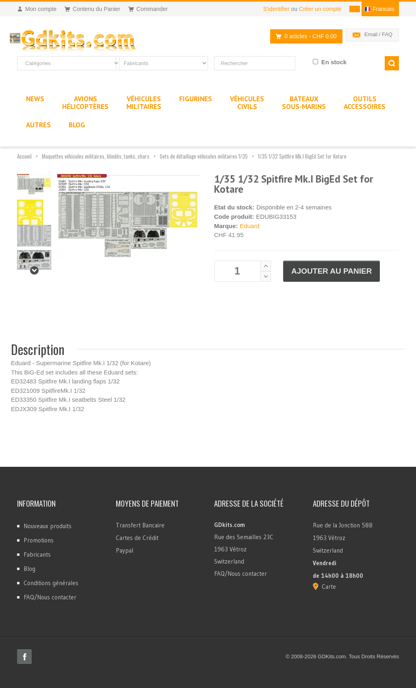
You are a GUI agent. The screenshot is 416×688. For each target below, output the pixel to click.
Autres (38, 124)
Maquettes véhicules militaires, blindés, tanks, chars (96, 156)
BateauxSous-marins (304, 102)
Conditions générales (51, 583)
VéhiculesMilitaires (143, 102)
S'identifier (276, 9)
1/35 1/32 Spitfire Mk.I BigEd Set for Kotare (302, 156)
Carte (329, 586)
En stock (334, 62)
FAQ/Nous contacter (50, 597)
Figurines (195, 98)
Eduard (249, 225)
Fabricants (37, 554)
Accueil (24, 156)
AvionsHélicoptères (85, 102)
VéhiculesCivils (247, 102)
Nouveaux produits (48, 526)
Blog (29, 569)
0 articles (303, 36)
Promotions (39, 540)
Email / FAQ (378, 34)
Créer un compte (320, 9)
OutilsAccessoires (365, 102)
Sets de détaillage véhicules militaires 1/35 (204, 156)
